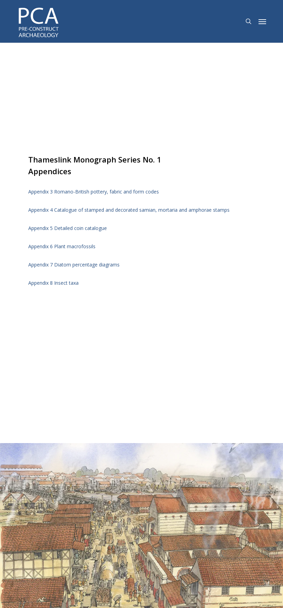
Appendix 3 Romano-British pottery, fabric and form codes (93, 191)
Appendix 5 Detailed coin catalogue (67, 228)
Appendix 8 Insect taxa (53, 283)
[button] (262, 21)
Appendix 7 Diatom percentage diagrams (74, 264)
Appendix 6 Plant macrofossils (61, 246)
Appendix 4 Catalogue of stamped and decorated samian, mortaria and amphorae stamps (129, 210)
